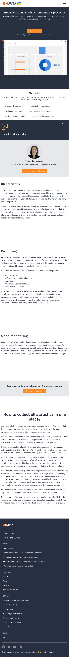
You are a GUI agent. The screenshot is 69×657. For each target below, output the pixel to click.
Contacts (6, 585)
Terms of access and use (11, 618)
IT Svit (44, 652)
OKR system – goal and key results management (20, 557)
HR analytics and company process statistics (18, 566)
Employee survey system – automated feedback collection (24, 562)
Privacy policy (8, 609)
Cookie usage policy (10, 605)
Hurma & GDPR (8, 627)
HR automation (8, 548)
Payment (6, 581)
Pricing (5, 577)
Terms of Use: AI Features (12, 622)
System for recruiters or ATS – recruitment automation (22, 553)
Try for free (34, 31)
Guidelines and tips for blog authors (16, 600)
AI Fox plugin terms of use (12, 614)
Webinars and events (10, 590)
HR (4, 637)
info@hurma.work (11, 538)
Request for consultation (34, 171)
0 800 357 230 (9, 533)
